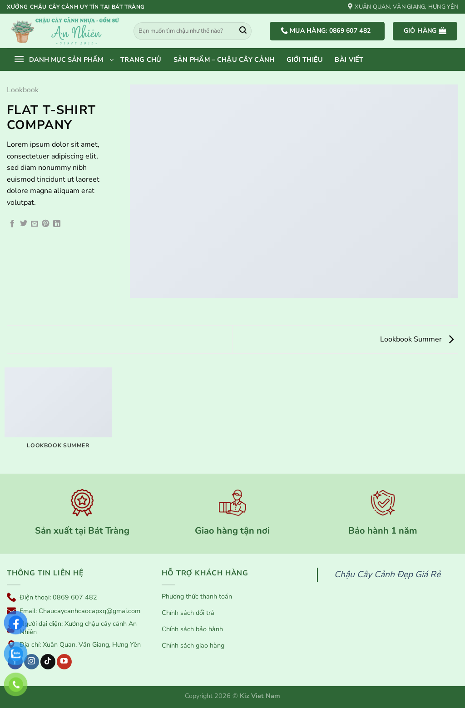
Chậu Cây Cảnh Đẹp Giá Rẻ (387, 574)
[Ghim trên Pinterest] (45, 224)
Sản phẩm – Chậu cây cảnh (224, 59)
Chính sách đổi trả (188, 613)
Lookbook (23, 90)
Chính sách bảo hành (192, 629)
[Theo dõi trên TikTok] (47, 661)
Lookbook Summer (417, 339)
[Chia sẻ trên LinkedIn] (56, 224)
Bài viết (349, 59)
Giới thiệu (305, 59)
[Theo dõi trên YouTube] (64, 661)
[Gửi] (243, 31)
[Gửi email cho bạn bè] (34, 224)
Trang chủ (141, 59)
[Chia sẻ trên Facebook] (12, 224)
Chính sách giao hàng (193, 645)
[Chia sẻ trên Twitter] (23, 224)
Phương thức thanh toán (197, 596)
